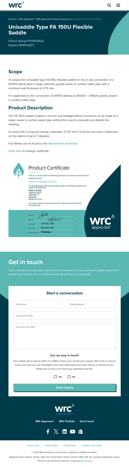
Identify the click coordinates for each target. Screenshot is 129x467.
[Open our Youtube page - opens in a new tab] (72, 432)
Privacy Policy (51, 445)
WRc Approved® (26, 19)
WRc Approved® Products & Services (53, 19)
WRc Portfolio (67, 421)
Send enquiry (64, 387)
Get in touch (87, 421)
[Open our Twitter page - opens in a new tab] (56, 432)
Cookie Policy (69, 445)
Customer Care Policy (91, 445)
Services (12, 19)
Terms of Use (33, 445)
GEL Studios (86, 461)
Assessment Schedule (63, 143)
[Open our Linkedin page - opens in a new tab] (64, 432)
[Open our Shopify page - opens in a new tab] (80, 432)
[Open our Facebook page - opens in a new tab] (47, 432)
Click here (15, 151)
